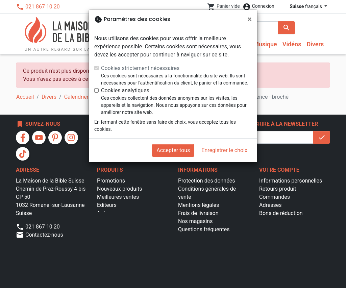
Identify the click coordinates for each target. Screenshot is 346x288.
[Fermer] (249, 19)
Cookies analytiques (125, 90)
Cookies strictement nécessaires (140, 68)
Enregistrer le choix (224, 150)
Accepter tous (173, 150)
